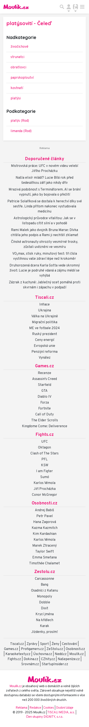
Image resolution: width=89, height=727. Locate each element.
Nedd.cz (61, 654)
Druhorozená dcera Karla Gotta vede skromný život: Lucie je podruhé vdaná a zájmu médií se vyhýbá (45, 271)
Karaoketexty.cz (17, 654)
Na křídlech (44, 620)
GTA (44, 391)
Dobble (44, 602)
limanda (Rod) (21, 131)
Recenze (44, 373)
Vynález (45, 358)
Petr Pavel (44, 516)
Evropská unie (44, 346)
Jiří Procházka (45, 489)
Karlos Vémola (44, 483)
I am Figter (44, 471)
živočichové (19, 47)
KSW (44, 465)
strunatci (17, 57)
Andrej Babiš (44, 510)
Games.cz (44, 366)
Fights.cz (45, 435)
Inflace (44, 305)
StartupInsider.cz (55, 664)
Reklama (21, 708)
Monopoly (44, 597)
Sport (44, 644)
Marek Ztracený (44, 546)
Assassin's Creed (44, 379)
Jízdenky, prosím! (44, 632)
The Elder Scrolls (44, 420)
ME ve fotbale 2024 (44, 328)
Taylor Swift (44, 552)
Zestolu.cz (44, 572)
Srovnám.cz (30, 664)
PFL (44, 459)
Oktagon (44, 448)
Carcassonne (44, 579)
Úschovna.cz (42, 654)
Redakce (35, 708)
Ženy (55, 644)
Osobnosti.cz (44, 503)
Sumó (44, 477)
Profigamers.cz (32, 649)
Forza (44, 403)
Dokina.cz (31, 659)
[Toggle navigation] (82, 7)
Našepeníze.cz (69, 659)
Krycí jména (45, 614)
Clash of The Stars (44, 453)
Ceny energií (44, 340)
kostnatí (17, 88)
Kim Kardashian (44, 534)
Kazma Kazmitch (45, 528)
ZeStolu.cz (55, 649)
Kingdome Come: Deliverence (44, 426)
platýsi (16, 98)
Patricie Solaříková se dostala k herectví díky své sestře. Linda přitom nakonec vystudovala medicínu (44, 206)
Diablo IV (44, 397)
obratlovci (18, 67)
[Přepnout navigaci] (68, 7)
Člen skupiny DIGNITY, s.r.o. (44, 717)
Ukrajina (44, 310)
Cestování (69, 644)
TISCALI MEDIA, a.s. (61, 713)
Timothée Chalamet (44, 563)
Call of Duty (44, 414)
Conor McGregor (44, 495)
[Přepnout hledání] (62, 7)
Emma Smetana (44, 557)
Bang (44, 585)
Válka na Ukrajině (44, 316)
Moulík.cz (76, 654)
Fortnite (44, 409)
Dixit (44, 608)
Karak (44, 626)
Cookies (48, 708)
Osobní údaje (64, 708)
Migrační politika (44, 322)
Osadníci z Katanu (44, 591)
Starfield (44, 385)
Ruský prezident (44, 334)
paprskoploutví (22, 78)
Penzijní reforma (44, 352)
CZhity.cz (48, 659)
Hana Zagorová (44, 522)
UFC (44, 442)
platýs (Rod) (20, 121)
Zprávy (32, 644)
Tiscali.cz (44, 297)
